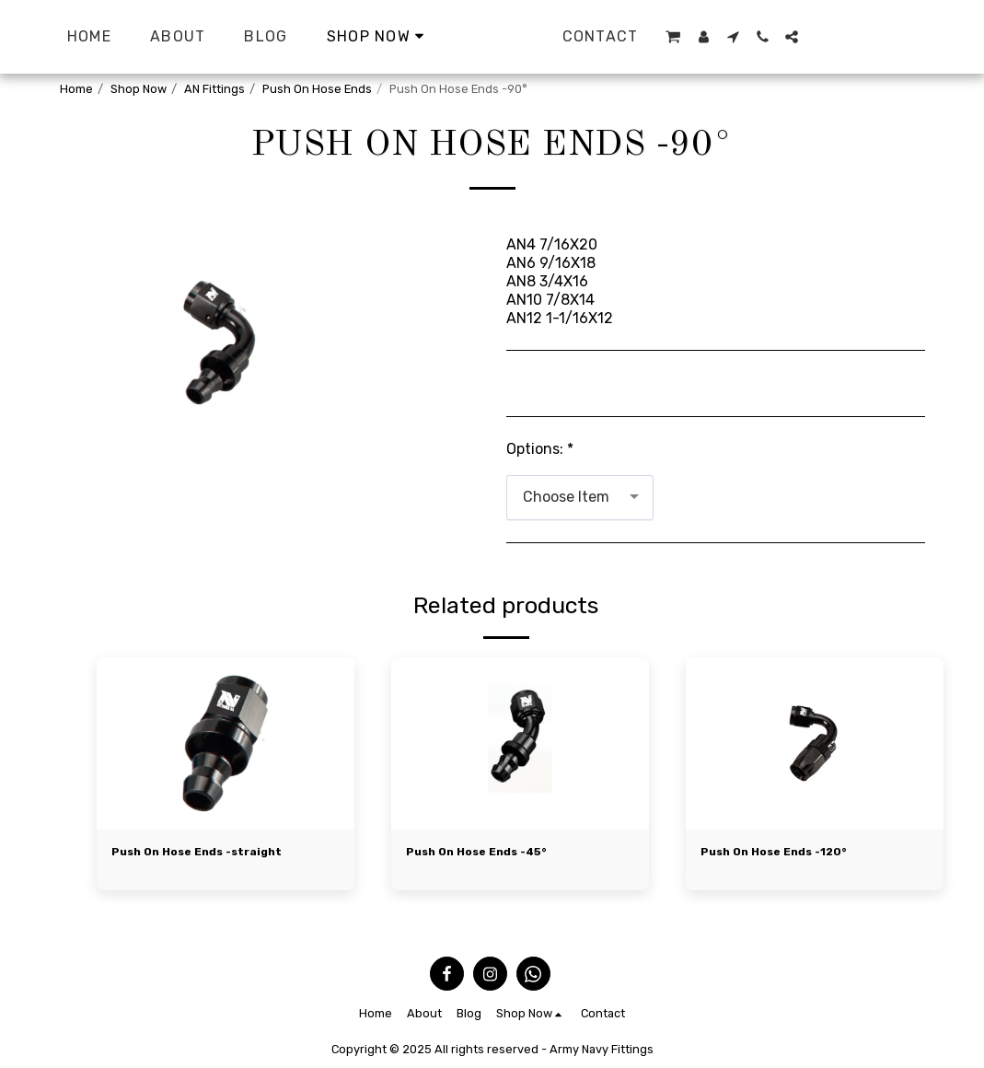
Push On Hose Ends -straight (203, 853)
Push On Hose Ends (317, 89)
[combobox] (580, 497)
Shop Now (138, 89)
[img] (225, 743)
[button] (847, 37)
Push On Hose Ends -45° (482, 853)
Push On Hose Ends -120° (778, 853)
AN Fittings (214, 89)
